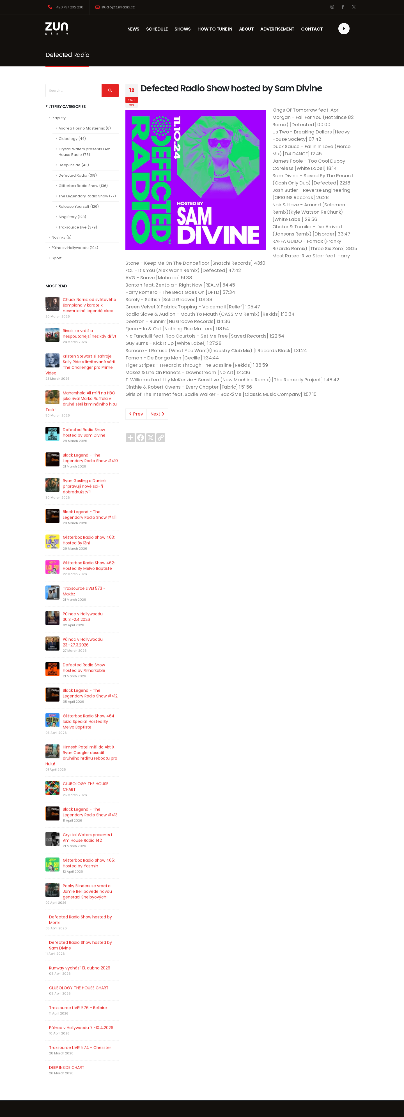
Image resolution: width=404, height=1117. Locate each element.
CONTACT (312, 29)
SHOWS (184, 29)
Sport (56, 258)
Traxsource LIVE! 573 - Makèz (84, 602)
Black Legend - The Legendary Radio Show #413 (78, 801)
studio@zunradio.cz (114, 7)
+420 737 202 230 (65, 7)
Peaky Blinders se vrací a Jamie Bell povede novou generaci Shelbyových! (81, 880)
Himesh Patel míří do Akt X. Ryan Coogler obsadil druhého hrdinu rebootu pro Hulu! (78, 753)
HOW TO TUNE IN (215, 29)
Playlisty (59, 118)
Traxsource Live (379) (78, 227)
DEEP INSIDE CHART (66, 1057)
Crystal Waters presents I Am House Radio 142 (77, 826)
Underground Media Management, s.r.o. (202, 1107)
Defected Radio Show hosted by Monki (80, 909)
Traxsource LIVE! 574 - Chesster (80, 1037)
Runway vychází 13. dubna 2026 (79, 957)
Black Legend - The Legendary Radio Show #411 (89, 526)
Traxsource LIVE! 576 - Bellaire (78, 997)
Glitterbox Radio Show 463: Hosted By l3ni (89, 551)
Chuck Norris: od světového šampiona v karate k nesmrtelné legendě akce (89, 316)
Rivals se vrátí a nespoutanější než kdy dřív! (89, 345)
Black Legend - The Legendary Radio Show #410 (90, 469)
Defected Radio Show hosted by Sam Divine (84, 444)
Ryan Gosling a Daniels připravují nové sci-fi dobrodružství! (85, 498)
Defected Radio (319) (78, 175)
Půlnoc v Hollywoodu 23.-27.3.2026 (82, 651)
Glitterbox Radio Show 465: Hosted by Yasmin (82, 852)
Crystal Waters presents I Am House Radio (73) (85, 152)
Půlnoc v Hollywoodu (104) (75, 247)
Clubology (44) (72, 138)
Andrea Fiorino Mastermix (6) (85, 128)
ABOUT (248, 29)
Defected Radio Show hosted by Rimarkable (80, 673)
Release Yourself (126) (79, 206)
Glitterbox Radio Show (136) (83, 185)
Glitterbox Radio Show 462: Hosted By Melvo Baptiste (89, 577)
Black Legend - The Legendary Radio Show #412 (78, 699)
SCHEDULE (157, 29)
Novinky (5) (62, 237)
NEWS (136, 29)
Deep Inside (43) (74, 165)
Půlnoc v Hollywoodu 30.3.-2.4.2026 (83, 628)
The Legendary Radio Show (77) (87, 196)
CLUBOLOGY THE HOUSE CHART (79, 778)
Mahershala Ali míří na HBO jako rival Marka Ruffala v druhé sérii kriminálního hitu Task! (81, 413)
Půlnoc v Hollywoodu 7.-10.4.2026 (81, 1017)
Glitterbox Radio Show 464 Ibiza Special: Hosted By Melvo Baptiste (81, 724)
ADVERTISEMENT (277, 29)
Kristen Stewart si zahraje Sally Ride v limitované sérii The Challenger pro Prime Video (80, 376)
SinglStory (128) (72, 216)
